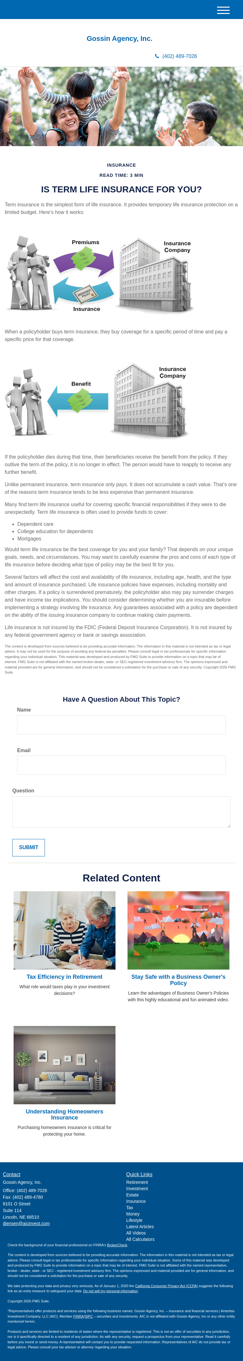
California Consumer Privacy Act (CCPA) (166, 1286)
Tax (129, 1207)
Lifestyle (134, 1220)
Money (133, 1213)
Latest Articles (140, 1226)
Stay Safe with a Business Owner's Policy (178, 980)
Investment (137, 1188)
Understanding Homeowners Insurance (64, 1114)
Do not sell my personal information (110, 1291)
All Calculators (140, 1239)
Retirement (137, 1182)
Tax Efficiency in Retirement (65, 977)
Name (24, 710)
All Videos (136, 1232)
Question (23, 790)
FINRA (78, 1316)
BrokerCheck (117, 1245)
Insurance (136, 1201)
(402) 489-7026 (176, 56)
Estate (132, 1194)
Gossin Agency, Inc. (121, 38)
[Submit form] (28, 847)
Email (24, 750)
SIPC (89, 1316)
